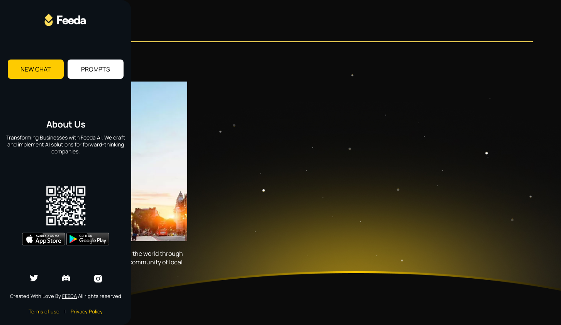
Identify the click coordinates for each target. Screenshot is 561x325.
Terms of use (44, 311)
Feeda (69, 296)
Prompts (95, 69)
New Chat (35, 69)
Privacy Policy (87, 311)
